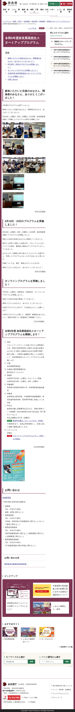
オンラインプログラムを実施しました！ (23, 70)
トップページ (6, 21)
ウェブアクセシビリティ (61, 693)
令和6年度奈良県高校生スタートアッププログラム (62, 58)
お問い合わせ (13, 79)
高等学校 (35, 21)
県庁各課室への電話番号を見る (14, 702)
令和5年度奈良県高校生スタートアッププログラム (62, 65)
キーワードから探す (15, 657)
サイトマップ (57, 697)
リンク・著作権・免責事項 (62, 689)
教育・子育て (17, 21)
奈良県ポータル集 (67, 647)
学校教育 (27, 21)
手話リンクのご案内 (31, 697)
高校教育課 (6, 498)
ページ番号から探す (51, 657)
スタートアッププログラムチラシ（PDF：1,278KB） (29, 437)
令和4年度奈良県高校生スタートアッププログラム (62, 72)
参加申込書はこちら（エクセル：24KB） (28, 421)
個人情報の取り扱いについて (62, 685)
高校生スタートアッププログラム (58, 21)
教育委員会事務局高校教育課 (16, 564)
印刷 (42, 28)
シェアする (32, 28)
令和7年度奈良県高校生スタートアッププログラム (62, 51)
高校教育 (42, 21)
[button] (23, 4)
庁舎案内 (33, 702)
